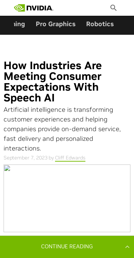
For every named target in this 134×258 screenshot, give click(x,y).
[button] (67, 246)
